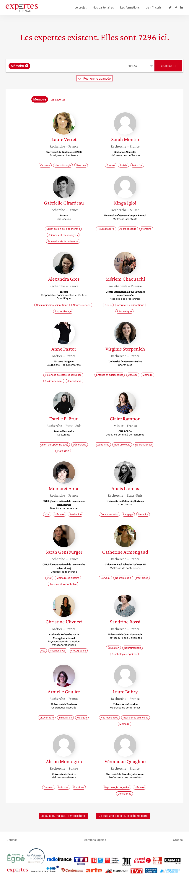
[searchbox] (69, 65)
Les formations (130, 7)
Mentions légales (95, 840)
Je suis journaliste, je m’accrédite (63, 815)
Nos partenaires (103, 7)
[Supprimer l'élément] (26, 65)
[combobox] (64, 65)
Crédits (178, 840)
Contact (11, 840)
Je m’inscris (154, 7)
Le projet (80, 7)
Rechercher (168, 65)
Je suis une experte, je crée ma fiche (123, 815)
